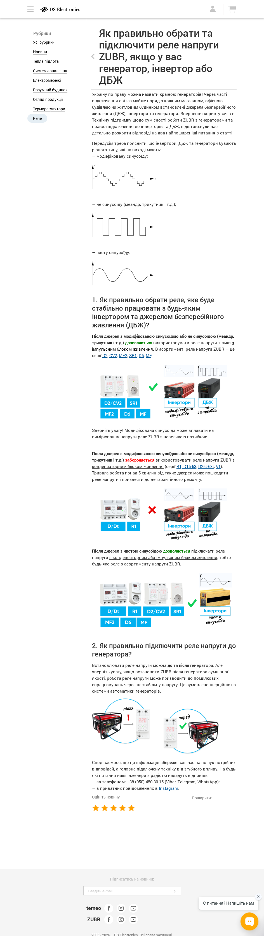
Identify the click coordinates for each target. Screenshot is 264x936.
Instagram (168, 788)
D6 (141, 355)
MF (148, 355)
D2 (104, 355)
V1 (218, 466)
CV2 (113, 355)
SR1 (133, 355)
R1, (179, 466)
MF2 (123, 355)
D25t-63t (206, 466)
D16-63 (189, 466)
